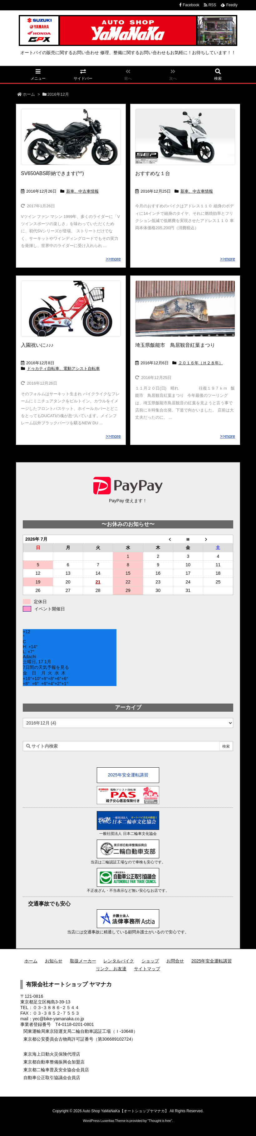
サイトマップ (147, 968)
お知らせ (53, 960)
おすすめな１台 (152, 173)
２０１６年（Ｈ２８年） (200, 363)
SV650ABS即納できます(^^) (52, 173)
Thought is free (160, 1121)
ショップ (150, 960)
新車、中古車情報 (82, 191)
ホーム (29, 94)
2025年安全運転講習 (128, 774)
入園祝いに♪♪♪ (37, 345)
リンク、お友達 (111, 968)
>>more (113, 258)
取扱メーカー (83, 960)
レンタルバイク (118, 960)
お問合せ (175, 960)
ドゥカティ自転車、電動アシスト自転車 (63, 368)
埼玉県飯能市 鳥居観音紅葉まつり (175, 345)
